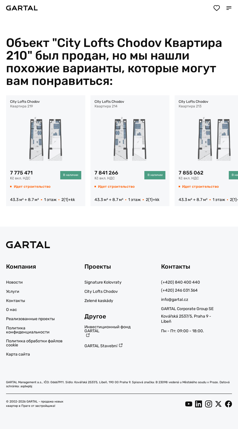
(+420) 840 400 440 (180, 282)
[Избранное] (217, 8)
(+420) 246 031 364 (179, 290)
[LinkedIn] (198, 403)
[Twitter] (218, 403)
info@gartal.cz (174, 299)
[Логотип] (22, 8)
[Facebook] (228, 403)
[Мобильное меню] (229, 8)
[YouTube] (188, 403)
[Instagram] (208, 403)
